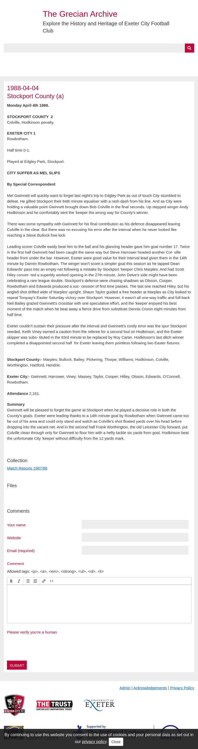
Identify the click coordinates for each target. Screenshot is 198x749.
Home (9, 58)
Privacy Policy (182, 688)
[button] (11, 581)
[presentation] (11, 581)
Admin (124, 688)
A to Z (87, 58)
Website (14, 538)
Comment (15, 563)
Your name (16, 525)
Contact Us (169, 58)
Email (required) (21, 550)
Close (116, 742)
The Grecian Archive (80, 14)
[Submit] (189, 48)
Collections (57, 58)
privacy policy (94, 741)
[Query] (99, 48)
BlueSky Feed (17, 70)
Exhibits (112, 58)
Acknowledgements (150, 688)
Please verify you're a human (32, 632)
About (29, 58)
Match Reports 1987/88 (27, 468)
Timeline (140, 58)
